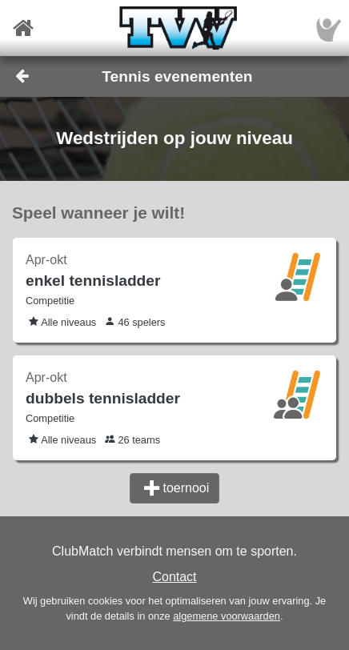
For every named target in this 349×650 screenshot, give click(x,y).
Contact (174, 577)
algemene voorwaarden (226, 616)
